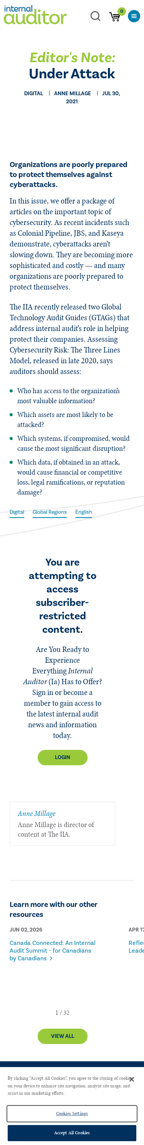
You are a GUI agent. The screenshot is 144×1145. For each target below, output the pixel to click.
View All (62, 1036)
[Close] (131, 1079)
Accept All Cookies (72, 1132)
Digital (17, 512)
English (83, 512)
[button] (56, 1012)
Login (62, 757)
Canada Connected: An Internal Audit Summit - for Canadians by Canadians (53, 950)
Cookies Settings (72, 1113)
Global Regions (50, 512)
